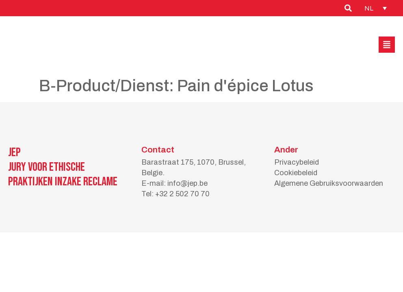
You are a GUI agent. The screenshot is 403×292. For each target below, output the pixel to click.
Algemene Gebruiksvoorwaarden (328, 183)
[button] (387, 44)
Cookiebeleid (295, 173)
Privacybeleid (296, 162)
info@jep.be (187, 183)
